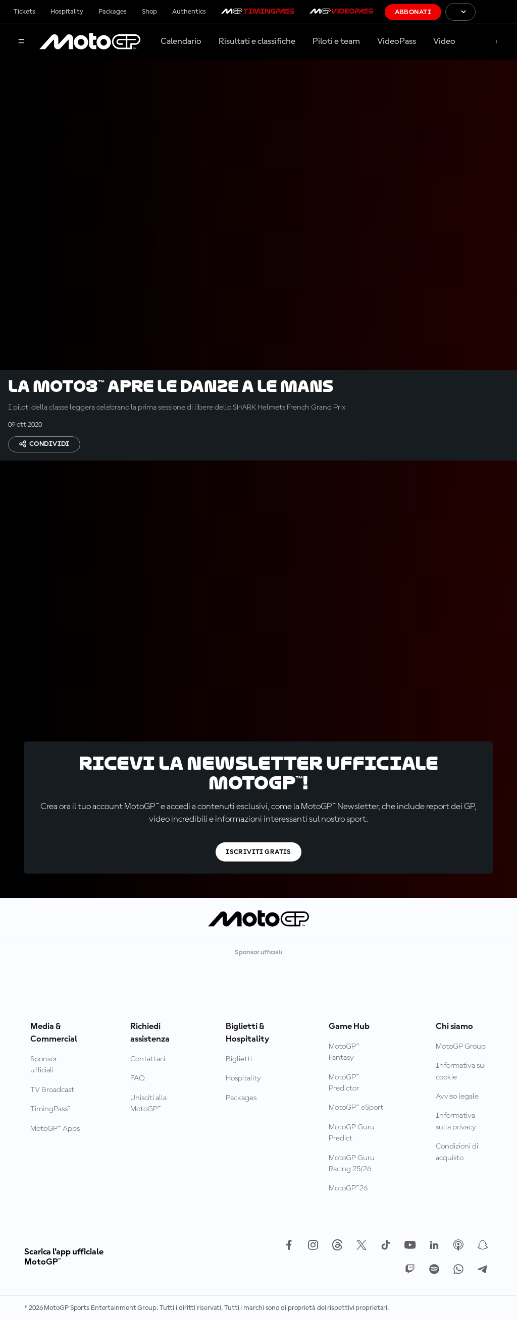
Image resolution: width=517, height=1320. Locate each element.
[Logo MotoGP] (89, 41)
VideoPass (396, 41)
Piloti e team (336, 41)
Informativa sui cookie (461, 1071)
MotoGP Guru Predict (352, 1132)
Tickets (24, 11)
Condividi (44, 444)
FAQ (137, 1078)
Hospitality (66, 11)
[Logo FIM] (496, 12)
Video (444, 41)
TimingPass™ (50, 1109)
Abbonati (413, 12)
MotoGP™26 (348, 1188)
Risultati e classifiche (257, 41)
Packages (112, 11)
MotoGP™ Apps (55, 1129)
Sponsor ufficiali (43, 1064)
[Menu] (21, 42)
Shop (149, 11)
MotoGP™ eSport (356, 1108)
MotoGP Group (461, 1047)
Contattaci (147, 1059)
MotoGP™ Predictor (344, 1083)
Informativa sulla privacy (456, 1121)
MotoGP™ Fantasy (344, 1052)
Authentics (189, 11)
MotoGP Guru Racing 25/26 (352, 1163)
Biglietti (239, 1059)
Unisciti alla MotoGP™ (148, 1103)
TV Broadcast (52, 1090)
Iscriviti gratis (258, 851)
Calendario (181, 41)
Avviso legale (457, 1097)
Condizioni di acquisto (457, 1152)
